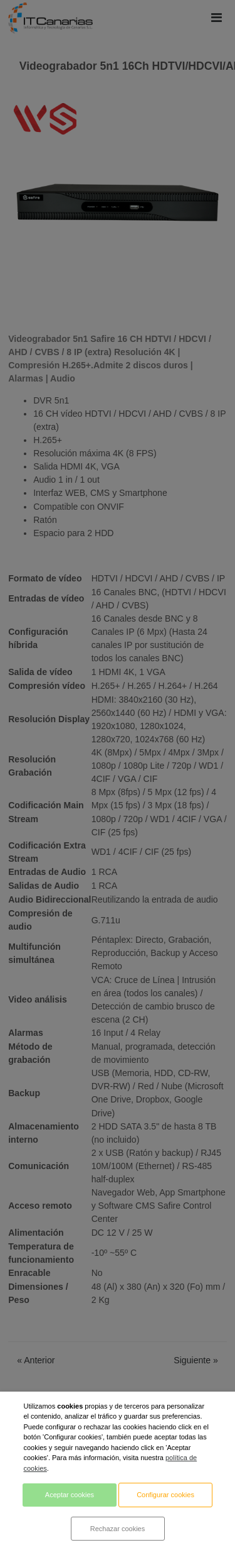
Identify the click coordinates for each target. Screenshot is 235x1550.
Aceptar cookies (69, 1494)
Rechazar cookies (117, 1528)
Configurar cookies (165, 1494)
